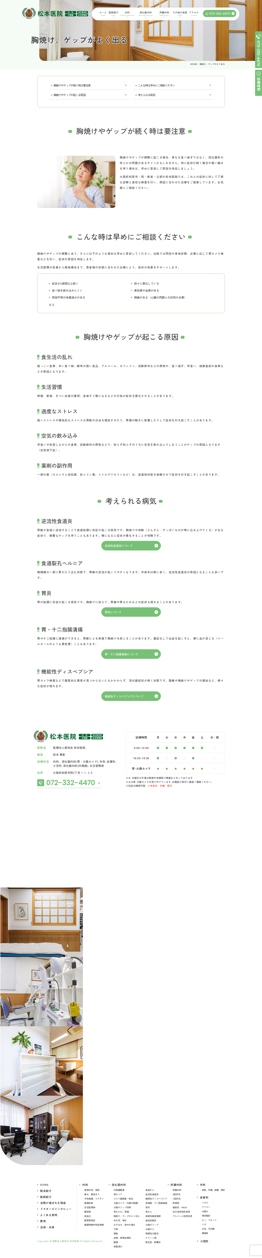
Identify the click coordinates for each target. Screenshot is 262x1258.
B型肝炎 (177, 1194)
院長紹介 (46, 1191)
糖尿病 (87, 1211)
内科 (127, 13)
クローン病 (150, 1237)
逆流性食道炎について (119, 545)
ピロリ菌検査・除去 (123, 1198)
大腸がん (149, 1229)
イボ (204, 1224)
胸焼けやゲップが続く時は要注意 (72, 85)
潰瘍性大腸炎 (151, 1233)
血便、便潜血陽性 (122, 1237)
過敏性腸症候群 (153, 1216)
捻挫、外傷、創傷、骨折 (213, 1190)
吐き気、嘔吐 (120, 1220)
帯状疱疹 (206, 1215)
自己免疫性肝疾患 (181, 1211)
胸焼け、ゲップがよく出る (127, 1216)
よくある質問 (48, 1215)
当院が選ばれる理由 (53, 1203)
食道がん (149, 1190)
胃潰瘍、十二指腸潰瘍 (156, 1203)
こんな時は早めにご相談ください (156, 85)
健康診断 (88, 1203)
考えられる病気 (146, 95)
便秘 (116, 1233)
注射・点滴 (47, 1227)
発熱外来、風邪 (92, 1190)
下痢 (116, 1229)
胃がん (148, 1211)
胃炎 (147, 1207)
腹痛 (116, 1242)
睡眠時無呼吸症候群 (94, 1224)
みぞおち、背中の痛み (124, 1224)
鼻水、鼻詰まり (92, 1194)
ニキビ (205, 1202)
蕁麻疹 (205, 1233)
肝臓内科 (164, 13)
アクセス (194, 13)
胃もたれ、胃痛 (121, 1211)
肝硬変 (176, 1203)
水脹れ (205, 1211)
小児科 (204, 1241)
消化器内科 (145, 13)
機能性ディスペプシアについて (124, 696)
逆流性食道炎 (151, 1194)
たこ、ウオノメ (209, 1220)
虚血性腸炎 (150, 1220)
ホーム (103, 13)
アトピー (206, 1207)
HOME (193, 64)
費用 (43, 1221)
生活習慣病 (89, 1207)
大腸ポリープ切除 (122, 1207)
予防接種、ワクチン (94, 1198)
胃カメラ (118, 1194)
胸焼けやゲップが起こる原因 (69, 95)
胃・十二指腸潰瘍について (121, 654)
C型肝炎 (177, 1198)
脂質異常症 (89, 1220)
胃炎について (113, 612)
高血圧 (87, 1216)
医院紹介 (114, 13)
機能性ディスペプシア (156, 1198)
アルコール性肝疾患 (182, 1216)
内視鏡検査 (119, 1190)
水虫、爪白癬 (208, 1228)
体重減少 (118, 1246)
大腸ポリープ (151, 1224)
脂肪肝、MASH (180, 1207)
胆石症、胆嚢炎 (153, 1242)
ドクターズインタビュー (56, 1209)
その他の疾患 (180, 13)
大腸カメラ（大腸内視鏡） (127, 1203)
